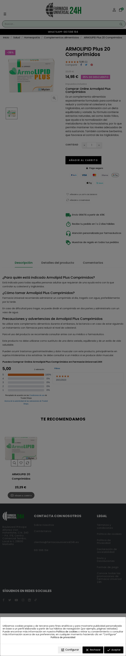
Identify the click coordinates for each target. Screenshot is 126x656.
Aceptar (114, 650)
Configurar (70, 650)
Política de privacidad (63, 637)
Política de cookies (67, 631)
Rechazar (93, 650)
